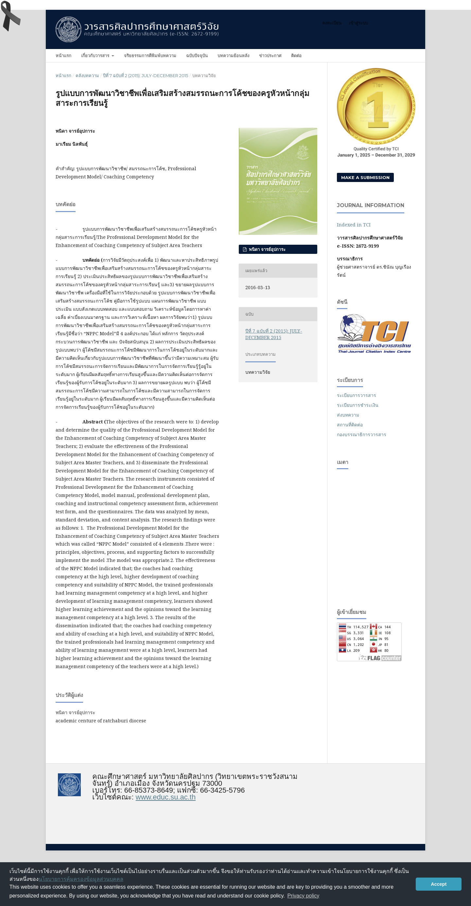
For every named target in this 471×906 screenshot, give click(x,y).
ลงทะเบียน (331, 22)
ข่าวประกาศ (270, 55)
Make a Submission (365, 177)
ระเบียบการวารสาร (356, 395)
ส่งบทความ (348, 415)
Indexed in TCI (354, 225)
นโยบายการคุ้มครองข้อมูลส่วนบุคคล (81, 879)
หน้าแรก (63, 55)
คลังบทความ (87, 75)
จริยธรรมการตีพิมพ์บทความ (150, 55)
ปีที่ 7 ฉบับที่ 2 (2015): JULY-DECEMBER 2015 (145, 75)
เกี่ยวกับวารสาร (96, 55)
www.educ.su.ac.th (166, 797)
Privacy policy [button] (303, 895)
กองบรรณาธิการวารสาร (361, 434)
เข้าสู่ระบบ (358, 22)
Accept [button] (438, 884)
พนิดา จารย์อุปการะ (267, 249)
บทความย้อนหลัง (233, 55)
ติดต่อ (296, 55)
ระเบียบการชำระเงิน (357, 405)
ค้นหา (402, 55)
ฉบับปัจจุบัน (197, 55)
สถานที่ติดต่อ (350, 424)
